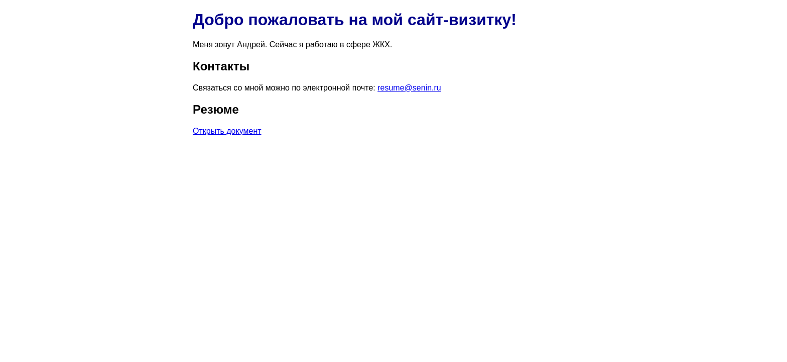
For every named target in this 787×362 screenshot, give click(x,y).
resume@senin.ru (409, 87)
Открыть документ (227, 131)
